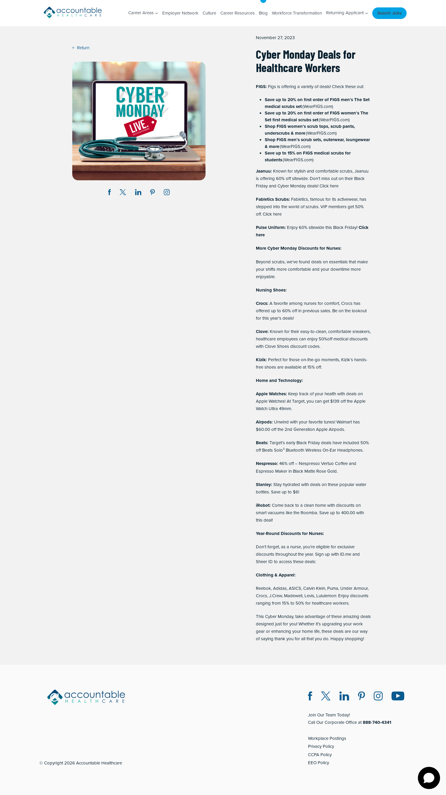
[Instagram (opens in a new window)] (167, 193)
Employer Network (180, 13)
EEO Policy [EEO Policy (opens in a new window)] (318, 762)
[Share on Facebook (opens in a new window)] (109, 193)
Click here (329, 186)
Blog (263, 13)
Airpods (264, 422)
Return (80, 47)
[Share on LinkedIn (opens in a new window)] (138, 193)
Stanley (263, 484)
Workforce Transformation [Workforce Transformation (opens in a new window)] (297, 13)
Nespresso (266, 463)
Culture (209, 13)
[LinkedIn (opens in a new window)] (344, 697)
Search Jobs (389, 13)
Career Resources (237, 13)
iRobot (262, 505)
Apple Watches (271, 394)
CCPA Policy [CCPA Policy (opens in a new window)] (320, 754)
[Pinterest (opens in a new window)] (361, 697)
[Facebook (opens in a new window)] (310, 697)
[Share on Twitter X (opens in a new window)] (123, 193)
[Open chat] (429, 778)
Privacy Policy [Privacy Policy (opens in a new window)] (321, 746)
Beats (261, 442)
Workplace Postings (327, 738)
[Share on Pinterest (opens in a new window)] (152, 193)
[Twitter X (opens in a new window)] (326, 697)
